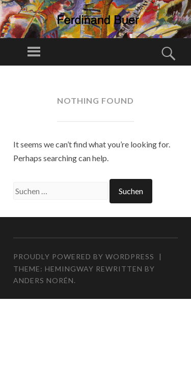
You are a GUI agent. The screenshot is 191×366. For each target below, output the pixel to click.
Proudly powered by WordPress (83, 256)
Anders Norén (43, 280)
